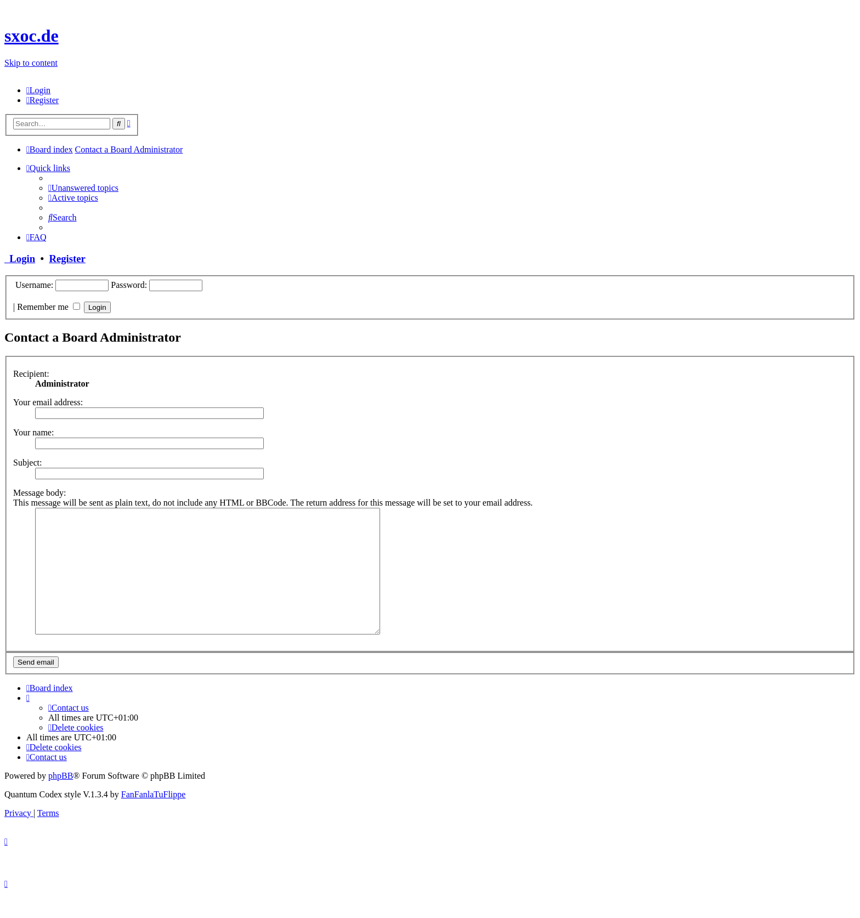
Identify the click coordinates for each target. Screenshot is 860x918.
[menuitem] (38, 90)
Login (19, 258)
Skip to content (31, 62)
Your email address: (48, 402)
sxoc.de (31, 36)
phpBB (60, 800)
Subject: (27, 462)
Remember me (48, 306)
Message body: (39, 492)
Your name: (33, 432)
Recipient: (31, 373)
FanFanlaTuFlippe (153, 819)
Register (67, 258)
